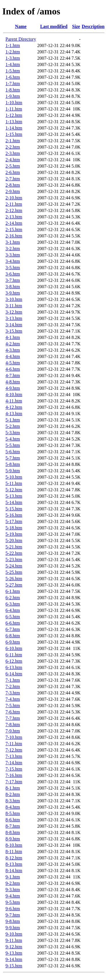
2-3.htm (12, 153)
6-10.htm (13, 648)
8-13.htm (13, 864)
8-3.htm (12, 800)
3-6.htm (12, 273)
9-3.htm (12, 889)
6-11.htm (13, 654)
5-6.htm (12, 451)
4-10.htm (13, 394)
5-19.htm (13, 534)
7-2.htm (12, 686)
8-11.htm (13, 851)
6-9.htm (12, 642)
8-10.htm (13, 845)
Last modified (53, 26)
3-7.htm (12, 280)
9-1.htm (12, 876)
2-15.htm (13, 229)
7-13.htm (13, 756)
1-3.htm (12, 58)
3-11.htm (13, 305)
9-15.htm (13, 965)
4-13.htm (13, 413)
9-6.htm (12, 908)
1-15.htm (13, 134)
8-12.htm (13, 857)
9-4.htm (12, 895)
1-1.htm (12, 45)
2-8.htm (12, 185)
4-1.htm (12, 337)
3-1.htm (12, 242)
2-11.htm (13, 204)
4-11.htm (13, 400)
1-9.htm (12, 96)
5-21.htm (13, 546)
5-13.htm (13, 496)
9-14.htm (13, 959)
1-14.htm (13, 127)
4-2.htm (12, 343)
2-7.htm (12, 178)
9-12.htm (13, 946)
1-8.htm (12, 89)
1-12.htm (13, 115)
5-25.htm (13, 572)
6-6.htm (12, 623)
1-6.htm (12, 77)
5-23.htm (13, 559)
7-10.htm (13, 737)
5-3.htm (12, 432)
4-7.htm (12, 375)
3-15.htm (13, 331)
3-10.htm (13, 299)
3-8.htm (12, 286)
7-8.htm (12, 724)
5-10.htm (13, 477)
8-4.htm (12, 807)
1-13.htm (13, 121)
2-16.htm (13, 235)
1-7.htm (12, 83)
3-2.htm (12, 248)
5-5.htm (12, 445)
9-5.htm (12, 902)
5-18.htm (13, 527)
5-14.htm (13, 502)
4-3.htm (12, 350)
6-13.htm (13, 667)
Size (76, 26)
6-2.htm (12, 597)
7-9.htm (12, 730)
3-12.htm (13, 312)
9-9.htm (12, 927)
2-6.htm (12, 172)
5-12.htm (13, 489)
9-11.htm (13, 940)
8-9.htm (12, 838)
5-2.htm (12, 426)
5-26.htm (13, 578)
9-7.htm (12, 915)
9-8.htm (12, 921)
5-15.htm (13, 508)
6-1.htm (12, 591)
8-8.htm (12, 832)
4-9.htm (12, 388)
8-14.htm (13, 870)
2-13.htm (13, 216)
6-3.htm (12, 604)
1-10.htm (13, 102)
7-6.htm (12, 711)
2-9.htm (12, 191)
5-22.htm (13, 553)
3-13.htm (13, 318)
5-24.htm (13, 565)
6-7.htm (12, 629)
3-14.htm (13, 324)
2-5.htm (12, 166)
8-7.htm (12, 826)
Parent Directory (20, 39)
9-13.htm (13, 953)
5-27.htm (13, 584)
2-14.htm (13, 223)
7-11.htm (13, 743)
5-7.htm (12, 458)
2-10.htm (13, 197)
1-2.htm (12, 51)
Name (20, 26)
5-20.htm (13, 540)
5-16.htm (13, 515)
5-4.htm (12, 438)
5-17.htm (13, 521)
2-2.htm (12, 147)
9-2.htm (12, 883)
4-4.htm (12, 356)
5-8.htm (12, 464)
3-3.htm (12, 254)
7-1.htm (12, 680)
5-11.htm (13, 483)
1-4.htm (12, 64)
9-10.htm (13, 934)
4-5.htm (12, 362)
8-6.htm (12, 819)
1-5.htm (12, 70)
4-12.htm (13, 407)
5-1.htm (12, 419)
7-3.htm (12, 692)
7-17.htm (13, 781)
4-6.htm (12, 369)
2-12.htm (13, 210)
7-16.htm (13, 775)
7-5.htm (12, 705)
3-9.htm (12, 293)
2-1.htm (12, 140)
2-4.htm (12, 159)
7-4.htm (12, 699)
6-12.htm (13, 661)
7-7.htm (12, 718)
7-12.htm (13, 749)
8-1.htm (12, 788)
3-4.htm (12, 261)
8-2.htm (12, 794)
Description (93, 26)
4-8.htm (12, 381)
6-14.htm (13, 673)
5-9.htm (12, 470)
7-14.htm (13, 762)
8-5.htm (12, 813)
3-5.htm (12, 267)
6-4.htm (12, 610)
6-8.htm (12, 635)
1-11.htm (13, 108)
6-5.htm (12, 616)
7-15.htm (13, 769)
